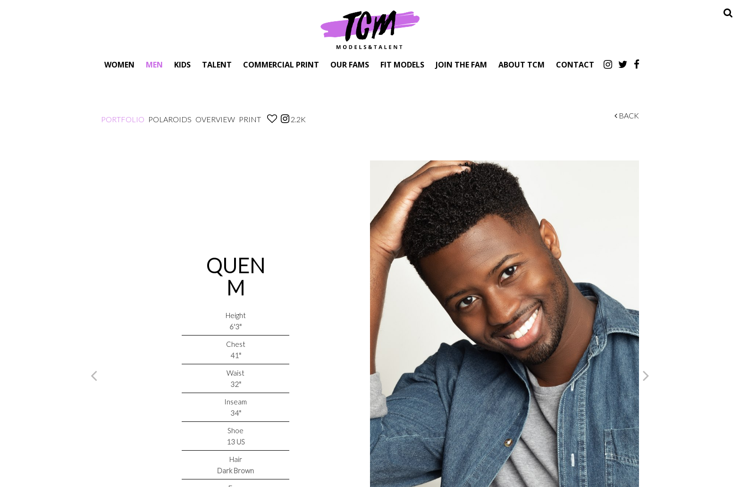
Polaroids (170, 119)
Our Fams (349, 64)
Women (119, 64)
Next (646, 375)
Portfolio (122, 119)
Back (626, 115)
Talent (217, 64)
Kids (182, 64)
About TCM (521, 64)
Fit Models (402, 64)
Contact (575, 64)
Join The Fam (461, 64)
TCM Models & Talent (370, 29)
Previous (94, 375)
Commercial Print (281, 64)
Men (154, 64)
